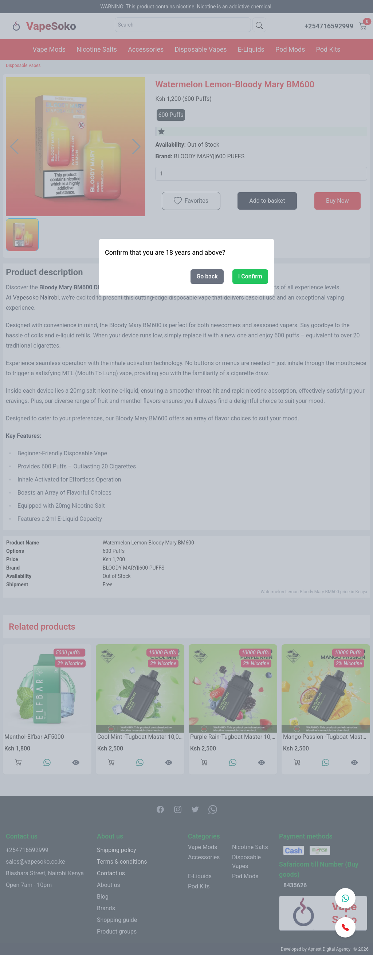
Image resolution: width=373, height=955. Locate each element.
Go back (206, 276)
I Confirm (250, 276)
